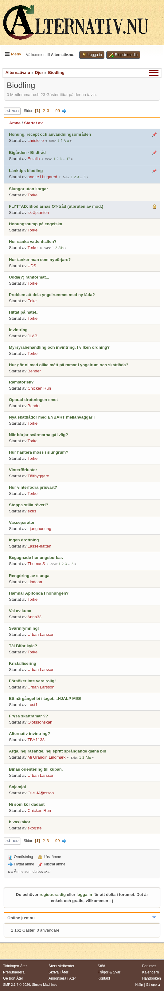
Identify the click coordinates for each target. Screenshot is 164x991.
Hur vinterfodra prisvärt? (33, 487)
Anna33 (34, 617)
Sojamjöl (17, 786)
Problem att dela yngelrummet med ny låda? (52, 294)
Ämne (15, 123)
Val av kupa (20, 610)
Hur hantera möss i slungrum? (38, 452)
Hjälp (139, 984)
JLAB (32, 336)
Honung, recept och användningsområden (50, 134)
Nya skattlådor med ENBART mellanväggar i (52, 417)
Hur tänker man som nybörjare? (40, 259)
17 (68, 159)
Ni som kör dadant (27, 804)
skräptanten (38, 212)
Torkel (33, 195)
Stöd (101, 966)
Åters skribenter (61, 966)
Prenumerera (14, 972)
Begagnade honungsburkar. (36, 557)
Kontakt (104, 978)
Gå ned (12, 111)
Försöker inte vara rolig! (32, 681)
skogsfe (35, 828)
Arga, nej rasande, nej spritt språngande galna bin (57, 751)
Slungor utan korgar (28, 189)
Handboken (151, 978)
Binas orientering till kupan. (36, 769)
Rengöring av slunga (29, 575)
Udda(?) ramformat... (29, 277)
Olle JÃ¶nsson (41, 793)
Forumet (149, 966)
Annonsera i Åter (62, 978)
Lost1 (33, 704)
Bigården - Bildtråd (27, 152)
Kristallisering (22, 663)
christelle (36, 140)
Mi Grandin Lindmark (47, 757)
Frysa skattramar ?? (28, 716)
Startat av (33, 123)
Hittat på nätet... (24, 312)
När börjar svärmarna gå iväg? (38, 434)
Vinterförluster (23, 469)
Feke (32, 301)
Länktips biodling (26, 170)
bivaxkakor (19, 822)
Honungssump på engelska (35, 224)
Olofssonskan (40, 722)
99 (57, 110)
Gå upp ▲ (153, 984)
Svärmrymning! (24, 628)
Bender (34, 371)
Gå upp (12, 841)
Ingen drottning (24, 540)
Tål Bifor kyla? (23, 646)
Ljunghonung (39, 528)
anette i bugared (42, 177)
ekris (32, 511)
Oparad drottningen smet (33, 399)
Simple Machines (44, 984)
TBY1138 (36, 739)
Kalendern (150, 972)
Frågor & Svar (109, 972)
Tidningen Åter (15, 966)
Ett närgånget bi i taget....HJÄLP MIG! (45, 698)
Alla (66, 140)
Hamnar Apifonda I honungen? (38, 593)
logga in (84, 894)
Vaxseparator (22, 522)
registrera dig (53, 894)
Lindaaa (35, 582)
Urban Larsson (41, 634)
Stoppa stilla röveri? (28, 505)
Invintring (18, 329)
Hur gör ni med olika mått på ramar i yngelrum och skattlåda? (68, 365)
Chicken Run (39, 388)
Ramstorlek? (21, 382)
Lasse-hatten (39, 546)
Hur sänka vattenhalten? (33, 241)
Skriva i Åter (58, 972)
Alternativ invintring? (29, 733)
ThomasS (36, 563)
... (53, 110)
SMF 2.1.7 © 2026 (16, 984)
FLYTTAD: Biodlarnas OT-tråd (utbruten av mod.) (56, 206)
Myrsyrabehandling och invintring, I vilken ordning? (59, 347)
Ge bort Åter (13, 978)
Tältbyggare (38, 476)
